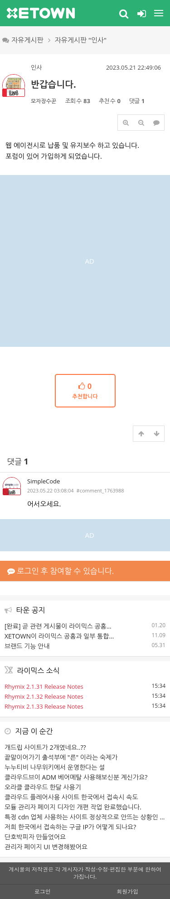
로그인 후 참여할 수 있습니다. (60, 571)
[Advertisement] (85, 260)
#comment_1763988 (100, 490)
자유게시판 (23, 39)
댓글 (18, 461)
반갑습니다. (53, 84)
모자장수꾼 (43, 101)
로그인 (42, 891)
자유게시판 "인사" (81, 39)
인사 (36, 67)
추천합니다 (85, 390)
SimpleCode (43, 481)
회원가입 (127, 891)
